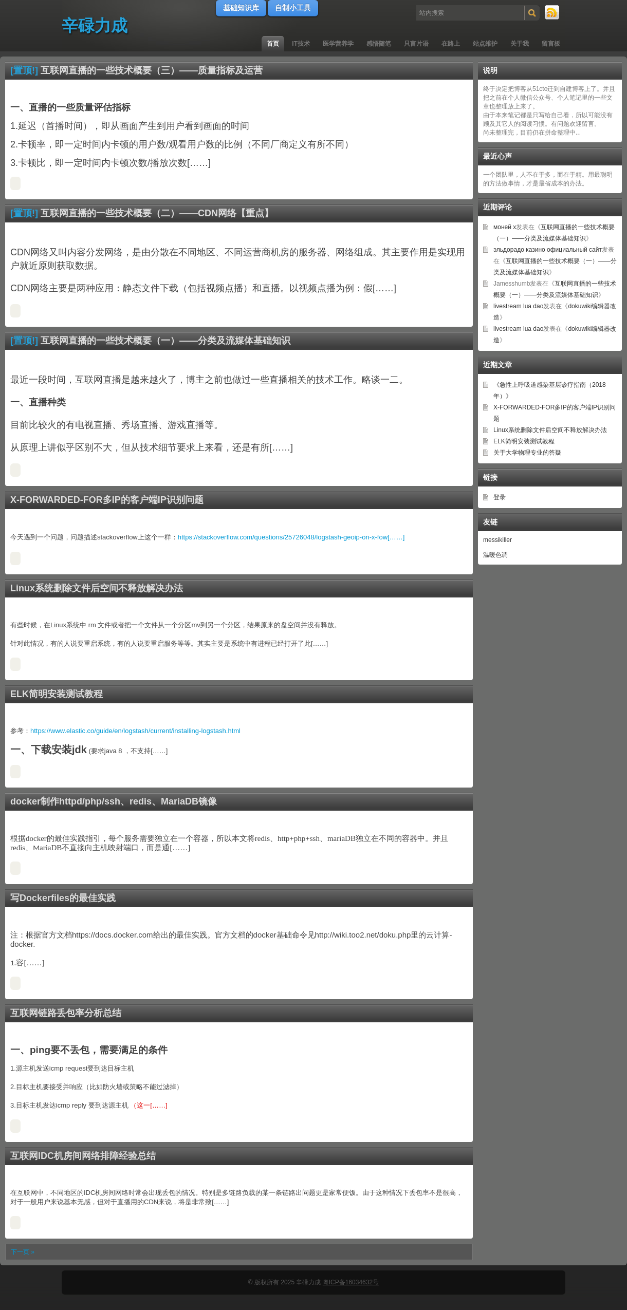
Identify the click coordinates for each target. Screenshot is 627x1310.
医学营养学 (338, 43)
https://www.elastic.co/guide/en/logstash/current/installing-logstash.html (135, 731)
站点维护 (485, 43)
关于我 (519, 43)
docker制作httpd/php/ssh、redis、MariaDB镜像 (113, 801)
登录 (499, 497)
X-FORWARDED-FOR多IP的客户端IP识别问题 (107, 500)
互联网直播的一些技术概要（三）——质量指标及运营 (152, 70)
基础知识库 (241, 8)
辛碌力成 (94, 25)
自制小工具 (293, 8)
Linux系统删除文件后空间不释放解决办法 (96, 588)
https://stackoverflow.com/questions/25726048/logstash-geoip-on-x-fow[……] (291, 537)
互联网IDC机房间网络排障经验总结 (83, 1156)
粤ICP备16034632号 (351, 1282)
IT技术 (301, 43)
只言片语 (416, 43)
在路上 (450, 43)
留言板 (551, 43)
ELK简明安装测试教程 (56, 694)
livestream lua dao (518, 306)
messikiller (497, 540)
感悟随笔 (378, 43)
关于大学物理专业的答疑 (527, 452)
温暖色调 (495, 554)
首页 (273, 43)
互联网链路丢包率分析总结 (65, 1013)
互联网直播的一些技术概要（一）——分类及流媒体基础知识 (165, 340)
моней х (504, 227)
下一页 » (22, 1252)
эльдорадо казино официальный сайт (547, 249)
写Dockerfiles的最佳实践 (63, 898)
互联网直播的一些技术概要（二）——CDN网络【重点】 (157, 213)
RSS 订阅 (552, 13)
